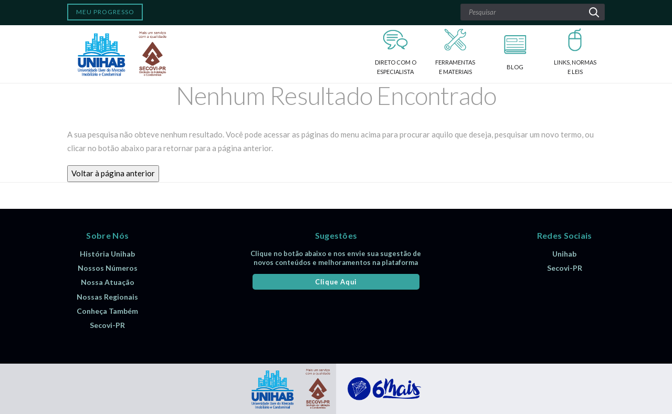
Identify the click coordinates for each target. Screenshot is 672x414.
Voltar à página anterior (113, 173)
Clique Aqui (336, 282)
